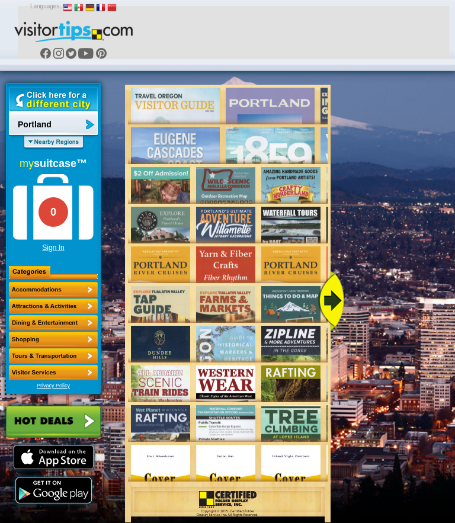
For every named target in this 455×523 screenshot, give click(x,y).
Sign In (53, 247)
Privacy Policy (53, 386)
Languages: (45, 6)
